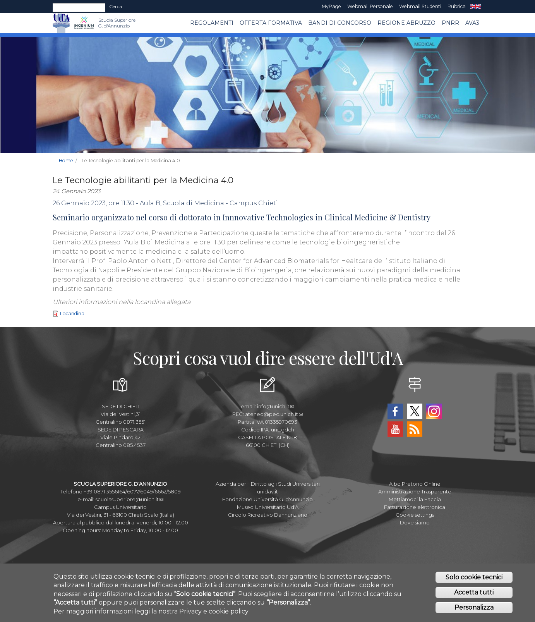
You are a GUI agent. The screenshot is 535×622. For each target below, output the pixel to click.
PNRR (450, 22)
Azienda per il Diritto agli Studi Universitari (268, 484)
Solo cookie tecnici (474, 578)
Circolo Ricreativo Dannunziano (267, 515)
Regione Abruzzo (406, 22)
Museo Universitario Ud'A (267, 507)
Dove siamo (415, 522)
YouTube (395, 429)
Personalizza (474, 608)
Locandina (72, 313)
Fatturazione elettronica (414, 507)
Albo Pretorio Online (415, 484)
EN (475, 6)
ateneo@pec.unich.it (274, 414)
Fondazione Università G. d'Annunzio (267, 499)
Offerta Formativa (271, 22)
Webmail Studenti (420, 6)
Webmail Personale (370, 6)
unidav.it (267, 491)
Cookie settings (415, 515)
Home (66, 160)
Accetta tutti (474, 593)
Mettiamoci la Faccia (415, 499)
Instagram (434, 411)
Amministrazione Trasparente (414, 491)
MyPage (331, 6)
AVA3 (472, 22)
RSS (414, 429)
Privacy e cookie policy (214, 612)
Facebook (395, 411)
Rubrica (457, 6)
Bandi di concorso (339, 22)
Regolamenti (211, 22)
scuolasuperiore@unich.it (129, 499)
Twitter (414, 411)
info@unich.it (275, 406)
